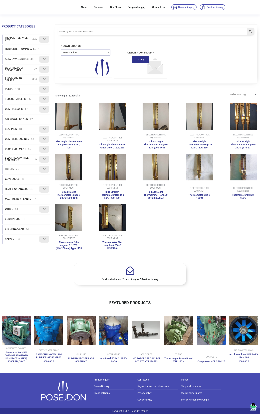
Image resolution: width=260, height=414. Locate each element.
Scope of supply (137, 7)
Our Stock (115, 7)
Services (98, 7)
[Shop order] (242, 94)
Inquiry (140, 59)
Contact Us (158, 7)
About (84, 7)
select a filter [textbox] (70, 52)
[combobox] (85, 52)
